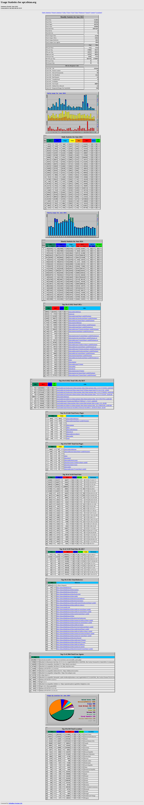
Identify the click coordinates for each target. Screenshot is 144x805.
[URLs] (64, 12)
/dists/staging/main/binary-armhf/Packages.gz (81, 331)
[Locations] (99, 12)
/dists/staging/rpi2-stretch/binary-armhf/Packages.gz (83, 338)
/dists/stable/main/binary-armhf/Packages (80, 316)
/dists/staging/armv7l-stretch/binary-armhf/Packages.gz (84, 336)
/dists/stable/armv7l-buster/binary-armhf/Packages (82, 375)
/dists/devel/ (72, 368)
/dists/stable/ (72, 366)
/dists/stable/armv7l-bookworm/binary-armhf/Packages (84, 329)
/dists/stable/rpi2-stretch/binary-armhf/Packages (82, 353)
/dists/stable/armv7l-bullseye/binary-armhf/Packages (83, 344)
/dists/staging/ (72, 362)
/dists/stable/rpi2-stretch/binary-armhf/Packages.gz (82, 346)
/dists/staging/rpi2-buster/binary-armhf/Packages (82, 373)
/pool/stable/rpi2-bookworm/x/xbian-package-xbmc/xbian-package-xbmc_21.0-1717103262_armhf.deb (85, 388)
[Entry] (69, 12)
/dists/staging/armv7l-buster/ (76, 371)
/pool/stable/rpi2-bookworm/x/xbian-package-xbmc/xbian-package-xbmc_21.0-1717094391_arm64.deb (85, 392)
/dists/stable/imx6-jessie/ (71, 460)
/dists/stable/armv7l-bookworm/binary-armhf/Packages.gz (84, 349)
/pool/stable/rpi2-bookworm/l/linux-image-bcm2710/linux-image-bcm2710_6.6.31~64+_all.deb (83, 390)
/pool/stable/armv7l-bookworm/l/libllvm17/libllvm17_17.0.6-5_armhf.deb (77, 401)
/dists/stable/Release (71, 429)
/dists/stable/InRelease (75, 311)
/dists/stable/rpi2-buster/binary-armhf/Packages (81, 320)
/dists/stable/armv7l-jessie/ (76, 364)
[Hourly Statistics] (57, 12)
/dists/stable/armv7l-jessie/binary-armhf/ (75, 469)
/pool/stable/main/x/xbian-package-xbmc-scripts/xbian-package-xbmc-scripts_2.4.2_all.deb (82, 403)
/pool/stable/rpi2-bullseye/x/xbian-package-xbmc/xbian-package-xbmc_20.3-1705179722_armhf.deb (84, 399)
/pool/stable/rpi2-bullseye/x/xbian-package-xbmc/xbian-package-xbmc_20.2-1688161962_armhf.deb (84, 405)
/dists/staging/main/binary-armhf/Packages (80, 355)
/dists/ (70, 360)
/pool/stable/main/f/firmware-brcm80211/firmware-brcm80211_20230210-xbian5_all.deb (81, 407)
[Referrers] (82, 12)
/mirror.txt (71, 314)
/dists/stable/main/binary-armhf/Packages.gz (81, 327)
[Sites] (77, 12)
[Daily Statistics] (46, 12)
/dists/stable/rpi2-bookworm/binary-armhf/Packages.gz (84, 357)
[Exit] (73, 12)
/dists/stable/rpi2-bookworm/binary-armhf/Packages (83, 318)
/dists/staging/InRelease (75, 322)
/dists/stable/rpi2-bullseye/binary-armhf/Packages (82, 325)
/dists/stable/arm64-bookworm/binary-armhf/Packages (83, 351)
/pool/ (68, 438)
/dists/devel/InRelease (75, 342)
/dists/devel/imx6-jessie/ (70, 464)
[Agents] (92, 12)
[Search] (87, 12)
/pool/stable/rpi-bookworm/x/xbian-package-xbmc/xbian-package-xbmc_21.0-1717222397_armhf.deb (84, 394)
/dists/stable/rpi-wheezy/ (73, 434)
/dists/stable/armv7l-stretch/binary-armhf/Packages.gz (83, 340)
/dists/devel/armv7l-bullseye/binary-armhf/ (76, 462)
